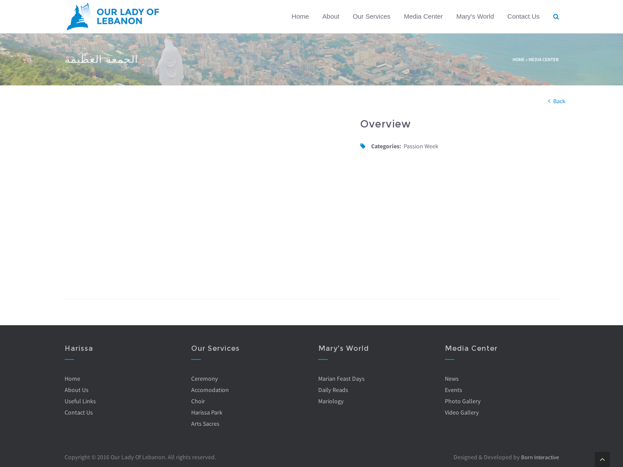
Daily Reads (333, 390)
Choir (198, 401)
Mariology (331, 401)
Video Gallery (462, 412)
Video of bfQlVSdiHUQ (206, 197)
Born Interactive (538, 457)
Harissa (79, 348)
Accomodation (210, 390)
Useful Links (80, 401)
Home (300, 16)
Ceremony (204, 378)
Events (453, 390)
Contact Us (523, 16)
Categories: (386, 146)
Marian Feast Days (341, 378)
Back (559, 101)
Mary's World (475, 16)
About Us (76, 390)
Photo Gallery (463, 401)
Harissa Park (206, 412)
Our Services (372, 16)
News (452, 378)
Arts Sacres (205, 424)
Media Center (423, 16)
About (331, 16)
